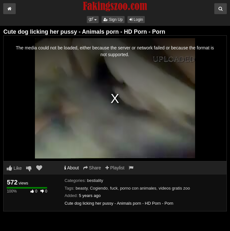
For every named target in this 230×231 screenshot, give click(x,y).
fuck (114, 188)
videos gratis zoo (174, 188)
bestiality (95, 180)
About (71, 167)
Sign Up (113, 19)
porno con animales (138, 188)
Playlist (114, 167)
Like (14, 168)
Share (92, 167)
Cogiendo (99, 188)
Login (136, 19)
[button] (93, 19)
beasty (81, 188)
